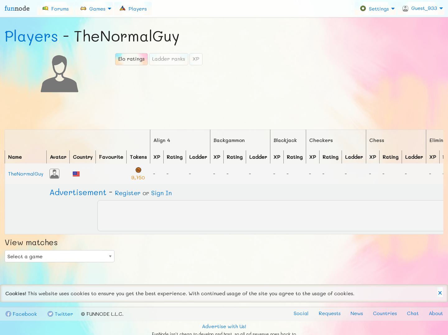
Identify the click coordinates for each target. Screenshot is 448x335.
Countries (385, 313)
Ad (77, 192)
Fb (21, 313)
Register (128, 193)
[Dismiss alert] (440, 292)
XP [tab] (196, 58)
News (357, 313)
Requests (330, 313)
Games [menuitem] (92, 8)
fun (17, 8)
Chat (413, 313)
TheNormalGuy (25, 173)
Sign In (161, 193)
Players (31, 35)
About (436, 313)
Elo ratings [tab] (131, 58)
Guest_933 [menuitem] (420, 8)
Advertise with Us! (224, 326)
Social (301, 313)
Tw (60, 313)
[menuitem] (55, 8)
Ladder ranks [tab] (168, 58)
